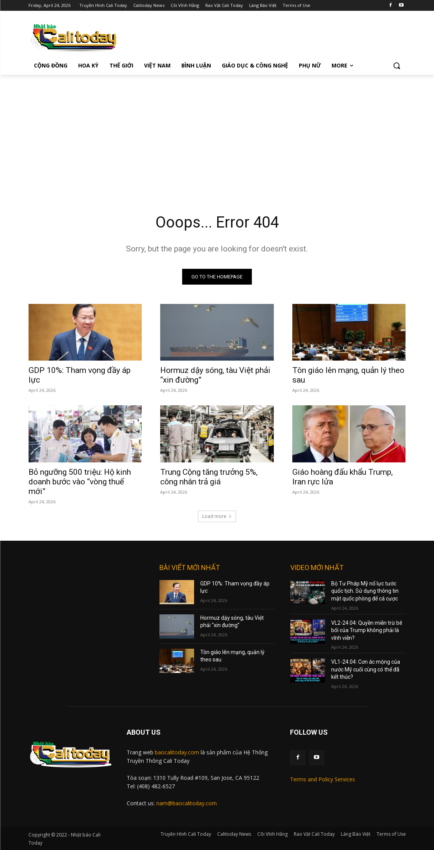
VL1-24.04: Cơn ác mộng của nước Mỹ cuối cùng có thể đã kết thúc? (365, 669)
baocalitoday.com (177, 752)
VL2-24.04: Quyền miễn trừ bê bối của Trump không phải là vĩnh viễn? (366, 630)
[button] (396, 65)
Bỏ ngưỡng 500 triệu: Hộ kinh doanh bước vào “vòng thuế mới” (79, 481)
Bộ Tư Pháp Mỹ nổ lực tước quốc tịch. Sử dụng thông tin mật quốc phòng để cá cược (365, 591)
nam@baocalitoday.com (186, 803)
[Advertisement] (217, 133)
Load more (217, 516)
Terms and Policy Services (322, 779)
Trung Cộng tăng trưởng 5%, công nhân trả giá (209, 476)
